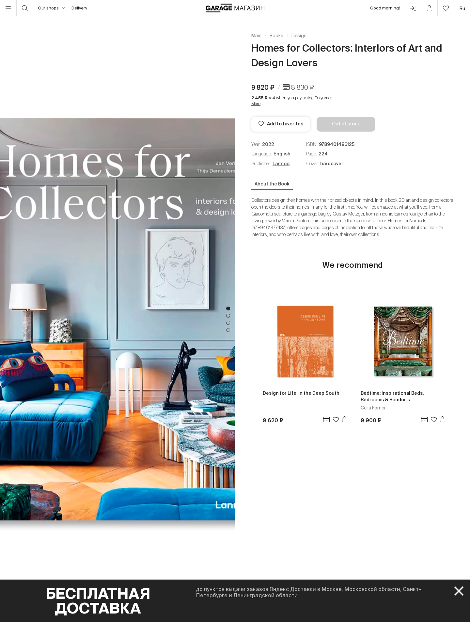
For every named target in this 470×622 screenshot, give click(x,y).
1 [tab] (228, 309)
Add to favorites (280, 123)
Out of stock (346, 123)
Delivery (79, 8)
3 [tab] (228, 323)
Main (256, 35)
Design (298, 35)
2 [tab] (228, 316)
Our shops (51, 8)
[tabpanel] (117, 319)
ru (462, 8)
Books (276, 35)
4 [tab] (228, 330)
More (255, 103)
